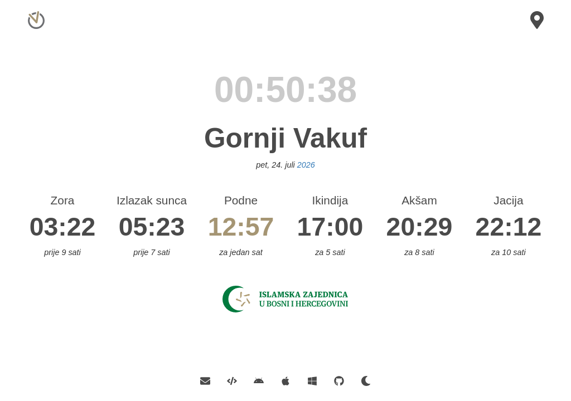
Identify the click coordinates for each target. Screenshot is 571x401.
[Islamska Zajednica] (285, 298)
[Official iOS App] (285, 380)
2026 (306, 164)
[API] (232, 380)
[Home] (35, 13)
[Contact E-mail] (209, 380)
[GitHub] (339, 380)
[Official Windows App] (312, 380)
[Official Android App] (258, 380)
